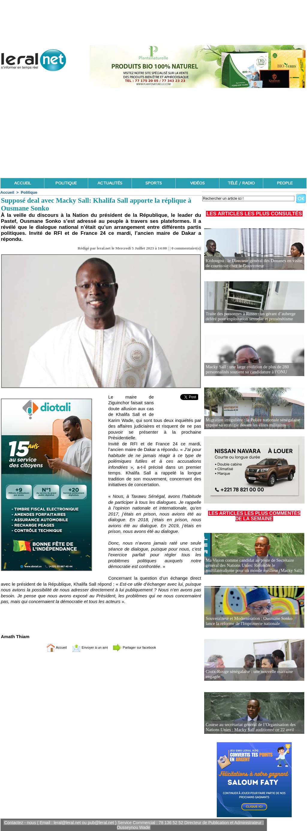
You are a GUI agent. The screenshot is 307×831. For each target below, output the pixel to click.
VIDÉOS (197, 183)
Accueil (7, 192)
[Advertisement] (153, 133)
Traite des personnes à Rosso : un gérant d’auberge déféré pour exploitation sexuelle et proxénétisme (254, 316)
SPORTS (153, 183)
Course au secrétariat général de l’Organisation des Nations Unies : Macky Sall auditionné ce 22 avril (248, 727)
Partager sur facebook (141, 647)
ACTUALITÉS (109, 183)
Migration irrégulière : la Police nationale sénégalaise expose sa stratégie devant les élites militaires (250, 422)
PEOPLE (285, 183)
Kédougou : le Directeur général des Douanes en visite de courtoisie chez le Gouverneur (254, 263)
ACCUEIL (22, 183)
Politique (29, 192)
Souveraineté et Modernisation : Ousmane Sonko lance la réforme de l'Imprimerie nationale (254, 621)
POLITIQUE (66, 183)
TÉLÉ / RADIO (241, 183)
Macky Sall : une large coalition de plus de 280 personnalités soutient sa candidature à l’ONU (245, 369)
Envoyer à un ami (86, 647)
